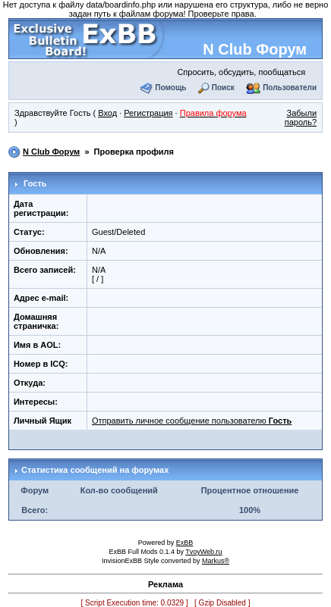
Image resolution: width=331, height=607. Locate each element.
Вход (107, 112)
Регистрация (148, 112)
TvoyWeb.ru (203, 551)
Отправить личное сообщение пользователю (192, 420)
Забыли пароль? (301, 117)
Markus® (215, 561)
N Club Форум (255, 49)
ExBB (185, 542)
